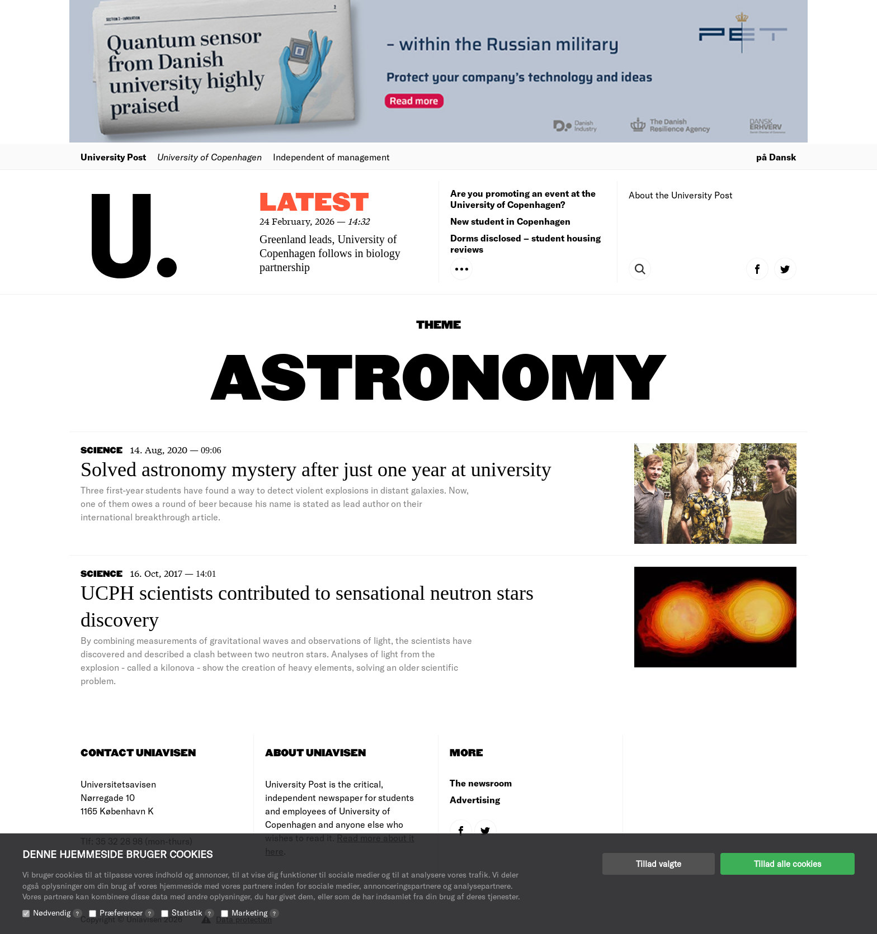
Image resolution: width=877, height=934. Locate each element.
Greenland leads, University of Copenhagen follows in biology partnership (330, 253)
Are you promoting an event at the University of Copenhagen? (523, 199)
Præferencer (127, 912)
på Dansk (776, 156)
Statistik (193, 912)
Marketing (255, 912)
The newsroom (481, 782)
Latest (314, 203)
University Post (113, 156)
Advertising (475, 799)
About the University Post (681, 194)
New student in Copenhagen (510, 221)
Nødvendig (57, 912)
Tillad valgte (658, 864)
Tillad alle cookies (787, 864)
